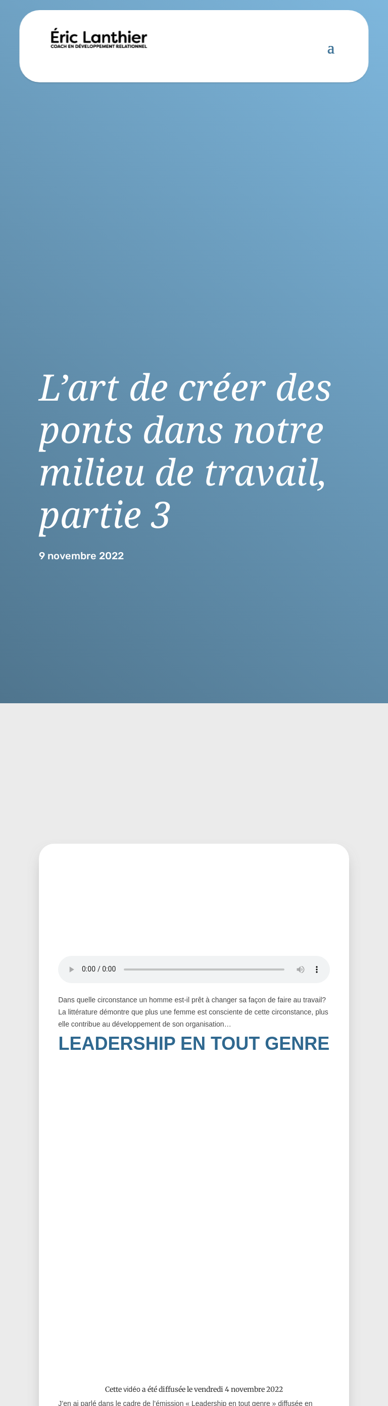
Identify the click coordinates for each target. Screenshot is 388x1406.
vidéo (131, 1389)
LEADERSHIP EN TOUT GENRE (194, 1043)
